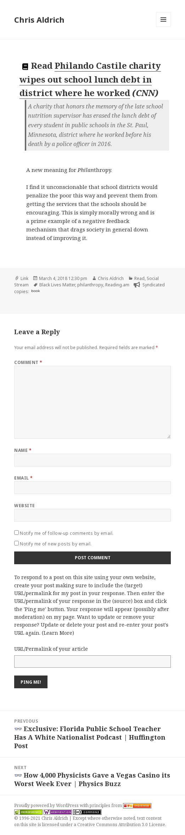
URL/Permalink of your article (51, 648)
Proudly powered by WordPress (47, 805)
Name (23, 450)
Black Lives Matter (57, 285)
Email (23, 478)
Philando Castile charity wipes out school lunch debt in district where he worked (90, 79)
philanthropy (90, 285)
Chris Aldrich (39, 19)
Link (24, 278)
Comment (28, 362)
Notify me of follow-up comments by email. (67, 533)
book (35, 291)
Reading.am (117, 285)
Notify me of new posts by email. (55, 544)
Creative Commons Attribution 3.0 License (121, 825)
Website (24, 506)
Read (139, 278)
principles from (120, 805)
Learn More (58, 632)
